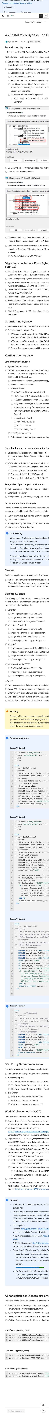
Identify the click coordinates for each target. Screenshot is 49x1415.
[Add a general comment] (16, 1411)
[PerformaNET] (13, 16)
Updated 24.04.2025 (33, 22)
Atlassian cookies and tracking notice (17, 3)
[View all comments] (43, 1405)
